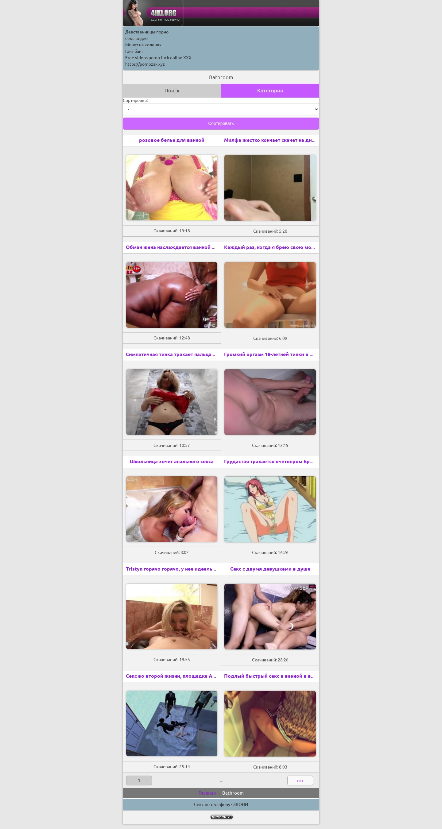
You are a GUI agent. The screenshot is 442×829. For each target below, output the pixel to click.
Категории (270, 90)
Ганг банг (134, 51)
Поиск (172, 90)
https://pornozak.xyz (145, 64)
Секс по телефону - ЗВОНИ (221, 804)
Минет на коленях (143, 44)
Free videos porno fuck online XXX (158, 57)
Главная (207, 793)
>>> (300, 780)
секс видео (136, 38)
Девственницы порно (147, 31)
